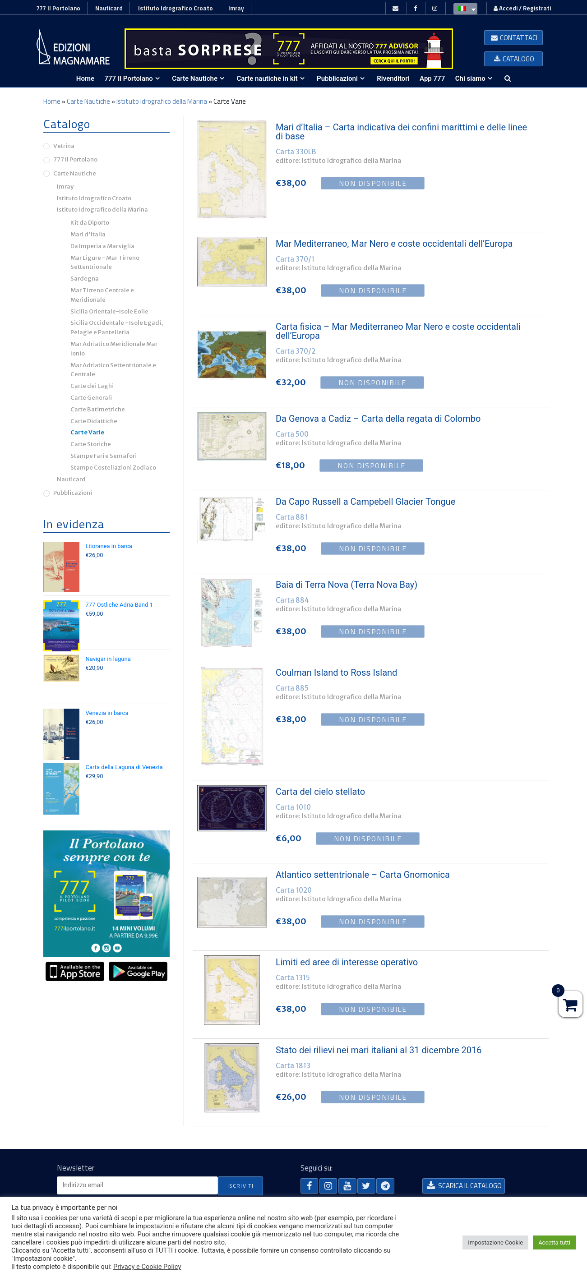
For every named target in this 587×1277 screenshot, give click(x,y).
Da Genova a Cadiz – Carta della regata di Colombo (378, 418)
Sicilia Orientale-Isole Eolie (109, 311)
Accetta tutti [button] (554, 1242)
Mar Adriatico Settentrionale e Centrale (113, 369)
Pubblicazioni (72, 493)
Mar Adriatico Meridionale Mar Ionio (113, 348)
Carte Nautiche (88, 101)
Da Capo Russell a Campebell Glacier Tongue (365, 501)
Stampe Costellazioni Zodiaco (113, 467)
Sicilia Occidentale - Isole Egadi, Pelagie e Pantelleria (116, 327)
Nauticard (109, 8)
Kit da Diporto (89, 222)
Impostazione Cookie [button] (495, 1242)
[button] (513, 37)
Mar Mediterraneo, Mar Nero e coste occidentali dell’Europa (394, 243)
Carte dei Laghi (92, 386)
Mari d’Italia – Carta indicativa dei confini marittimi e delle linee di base (401, 132)
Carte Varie (87, 432)
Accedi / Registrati (522, 8)
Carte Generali (91, 397)
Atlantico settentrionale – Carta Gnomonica (363, 874)
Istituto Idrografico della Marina (161, 101)
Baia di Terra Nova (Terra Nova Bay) (346, 584)
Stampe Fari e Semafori (103, 456)
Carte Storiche (90, 444)
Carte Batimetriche (97, 409)
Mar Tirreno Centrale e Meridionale (102, 295)
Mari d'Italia (88, 234)
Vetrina (63, 146)
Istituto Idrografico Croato (175, 8)
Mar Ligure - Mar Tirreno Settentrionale (104, 262)
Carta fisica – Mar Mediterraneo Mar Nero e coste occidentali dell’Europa (398, 331)
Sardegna (84, 278)
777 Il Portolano (58, 8)
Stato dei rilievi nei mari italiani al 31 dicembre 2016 (379, 1050)
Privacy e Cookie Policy (147, 1267)
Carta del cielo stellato (320, 791)
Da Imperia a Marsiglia (102, 246)
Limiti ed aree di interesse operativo (347, 962)
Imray (236, 8)
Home (51, 101)
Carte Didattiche (93, 421)
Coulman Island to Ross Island (336, 672)
